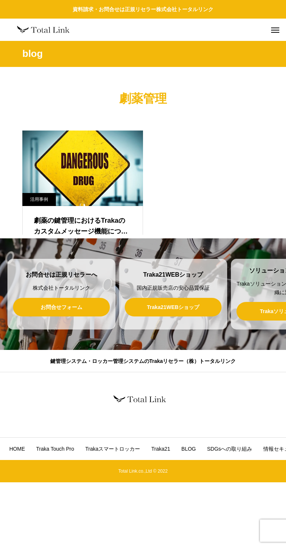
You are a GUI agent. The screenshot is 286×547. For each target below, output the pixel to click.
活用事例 (39, 199)
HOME (17, 514)
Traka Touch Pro (55, 514)
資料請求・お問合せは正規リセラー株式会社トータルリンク (143, 9)
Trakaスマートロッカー (112, 514)
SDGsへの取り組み (229, 514)
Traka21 (160, 514)
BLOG (188, 514)
